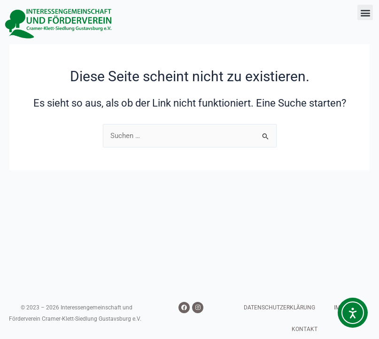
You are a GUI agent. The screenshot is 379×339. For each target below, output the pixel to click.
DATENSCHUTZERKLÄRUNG (279, 307)
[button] (365, 12)
